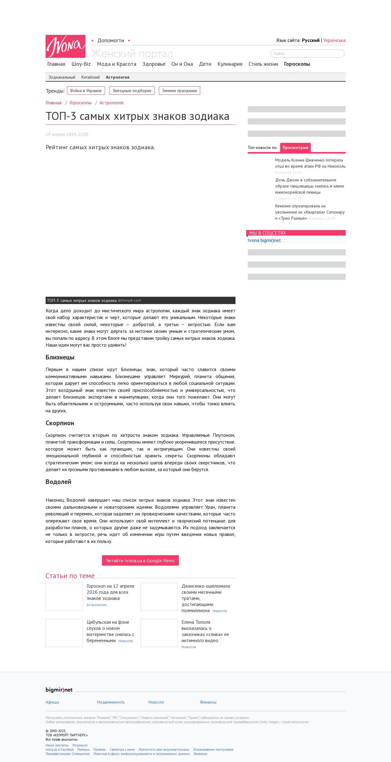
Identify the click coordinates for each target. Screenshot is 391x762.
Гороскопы (297, 64)
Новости (219, 610)
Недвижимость (111, 702)
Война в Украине (86, 90)
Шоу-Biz (81, 64)
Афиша (52, 702)
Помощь (83, 749)
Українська (334, 40)
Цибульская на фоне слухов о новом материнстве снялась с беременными (110, 631)
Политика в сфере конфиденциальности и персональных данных (142, 754)
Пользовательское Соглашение (68, 754)
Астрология (118, 77)
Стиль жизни (263, 64)
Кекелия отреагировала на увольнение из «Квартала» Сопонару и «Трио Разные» (310, 212)
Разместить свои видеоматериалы (164, 749)
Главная (56, 64)
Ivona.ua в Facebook (59, 749)
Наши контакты (57, 745)
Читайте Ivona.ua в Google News (140, 560)
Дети (205, 64)
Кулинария (229, 64)
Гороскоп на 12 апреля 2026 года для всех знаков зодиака (110, 592)
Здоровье (153, 64)
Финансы (208, 702)
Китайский (90, 77)
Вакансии (200, 754)
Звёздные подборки (132, 90)
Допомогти (110, 40)
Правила (99, 749)
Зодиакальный (62, 77)
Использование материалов (213, 749)
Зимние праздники (179, 90)
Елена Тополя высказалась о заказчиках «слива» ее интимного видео (205, 631)
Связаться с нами (122, 749)
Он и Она (182, 64)
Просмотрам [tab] (295, 147)
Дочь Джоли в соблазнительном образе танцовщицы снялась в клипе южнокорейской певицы (309, 186)
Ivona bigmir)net (264, 240)
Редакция (80, 745)
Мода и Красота (116, 64)
